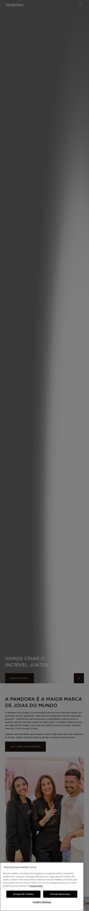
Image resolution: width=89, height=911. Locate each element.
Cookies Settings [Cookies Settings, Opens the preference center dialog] (42, 902)
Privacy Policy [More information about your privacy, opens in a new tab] (36, 885)
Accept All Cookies (23, 894)
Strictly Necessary (60, 894)
